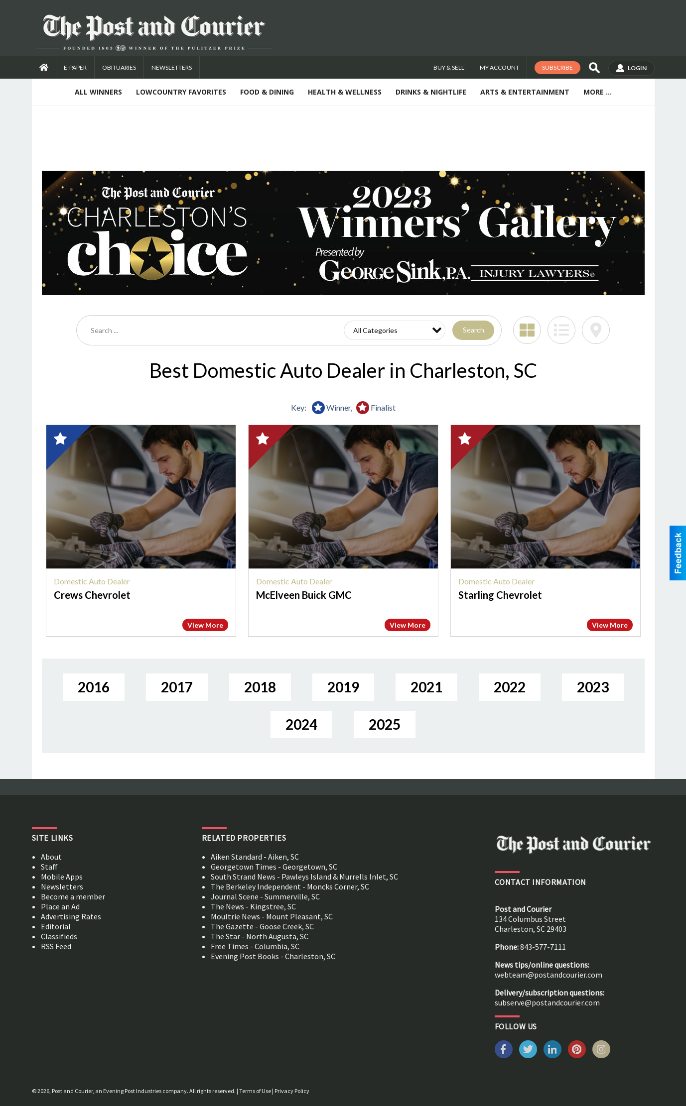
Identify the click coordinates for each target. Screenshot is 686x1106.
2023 (593, 686)
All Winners (98, 92)
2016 (94, 686)
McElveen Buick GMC (304, 595)
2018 (260, 686)
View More (205, 625)
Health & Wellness (345, 92)
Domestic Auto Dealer (92, 581)
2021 (426, 686)
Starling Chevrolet (500, 595)
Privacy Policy (291, 1091)
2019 (343, 686)
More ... (597, 92)
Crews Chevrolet (92, 595)
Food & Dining (267, 92)
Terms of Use (255, 1091)
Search (473, 330)
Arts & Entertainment (524, 92)
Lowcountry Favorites (181, 92)
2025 (385, 724)
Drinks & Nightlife (431, 92)
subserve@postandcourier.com (547, 1002)
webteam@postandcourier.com (548, 975)
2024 (301, 724)
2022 (510, 686)
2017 (177, 686)
